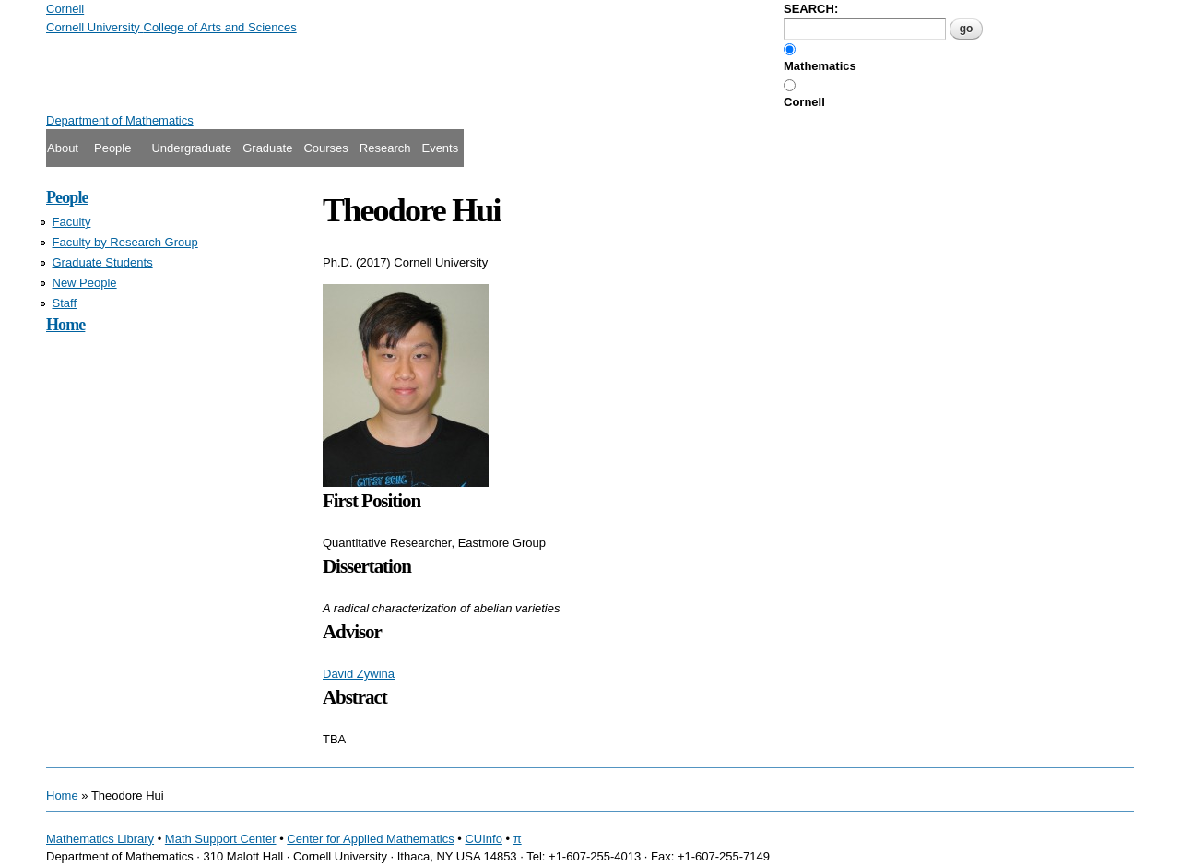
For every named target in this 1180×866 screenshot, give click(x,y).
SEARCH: (811, 9)
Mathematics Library (100, 839)
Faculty (72, 222)
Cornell (804, 102)
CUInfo (483, 839)
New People (85, 283)
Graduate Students (103, 262)
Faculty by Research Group (125, 242)
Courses (325, 148)
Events (439, 148)
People (112, 148)
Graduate (267, 148)
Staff (65, 303)
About (62, 148)
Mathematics (820, 66)
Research (385, 148)
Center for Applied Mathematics (370, 839)
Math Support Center (221, 839)
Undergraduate (191, 148)
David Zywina (359, 674)
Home (65, 324)
